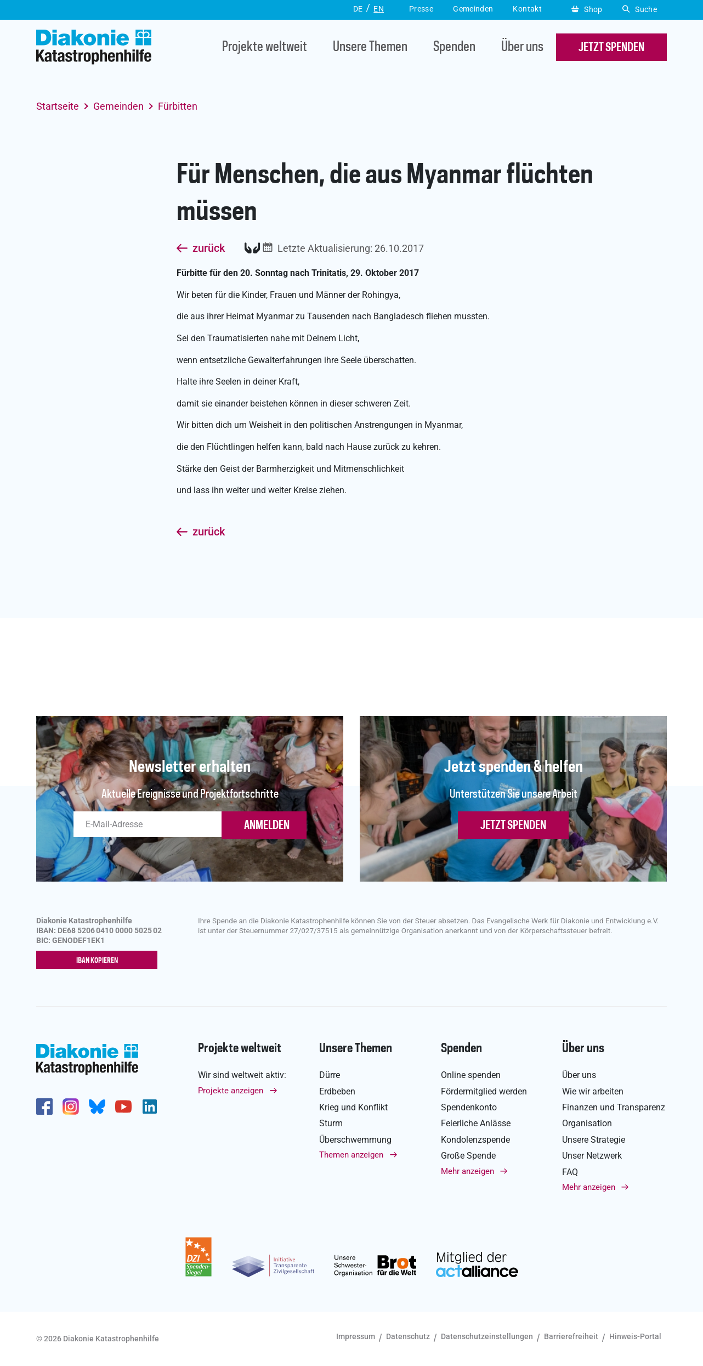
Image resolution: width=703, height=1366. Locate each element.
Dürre (329, 1075)
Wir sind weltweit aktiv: (242, 1075)
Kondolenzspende (475, 1139)
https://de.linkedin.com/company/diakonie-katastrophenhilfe (149, 1107)
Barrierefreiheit (571, 1337)
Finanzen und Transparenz (613, 1108)
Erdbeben (337, 1091)
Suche (639, 9)
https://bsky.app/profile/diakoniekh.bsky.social (97, 1107)
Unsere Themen (370, 47)
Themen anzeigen (351, 1155)
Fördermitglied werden (484, 1091)
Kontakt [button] (527, 8)
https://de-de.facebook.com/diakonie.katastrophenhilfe (44, 1107)
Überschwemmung (355, 1139)
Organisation (587, 1124)
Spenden (454, 47)
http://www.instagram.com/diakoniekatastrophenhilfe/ (71, 1107)
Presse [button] (421, 8)
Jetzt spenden (513, 825)
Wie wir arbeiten (592, 1091)
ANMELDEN (267, 825)
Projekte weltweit (264, 47)
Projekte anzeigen (230, 1091)
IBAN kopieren (99, 960)
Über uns (522, 47)
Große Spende (468, 1156)
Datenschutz (408, 1337)
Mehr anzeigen (467, 1171)
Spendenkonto (469, 1108)
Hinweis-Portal (635, 1337)
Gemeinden (118, 106)
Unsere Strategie (593, 1139)
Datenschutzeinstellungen (487, 1337)
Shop (587, 9)
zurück (208, 248)
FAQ (570, 1172)
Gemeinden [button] (473, 8)
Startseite (57, 106)
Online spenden (471, 1075)
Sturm (331, 1124)
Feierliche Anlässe (476, 1124)
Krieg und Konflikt (353, 1108)
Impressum (355, 1337)
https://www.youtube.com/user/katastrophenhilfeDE (123, 1107)
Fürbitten (177, 106)
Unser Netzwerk (592, 1156)
